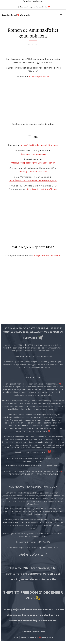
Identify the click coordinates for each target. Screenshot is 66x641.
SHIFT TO (11, 592)
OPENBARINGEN (27, 474)
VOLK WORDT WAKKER (14, 471)
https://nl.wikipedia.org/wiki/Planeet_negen (33, 162)
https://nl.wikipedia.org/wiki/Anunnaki (39, 145)
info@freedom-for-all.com (47, 255)
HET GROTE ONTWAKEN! (47, 474)
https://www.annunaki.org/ (33, 154)
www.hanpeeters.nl (39, 76)
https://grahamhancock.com (33, 171)
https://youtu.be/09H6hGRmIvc (42, 189)
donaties (44, 420)
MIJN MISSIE (49, 471)
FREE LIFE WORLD (34, 471)
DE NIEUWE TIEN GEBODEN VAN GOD (32, 486)
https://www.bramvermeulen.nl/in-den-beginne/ (33, 180)
